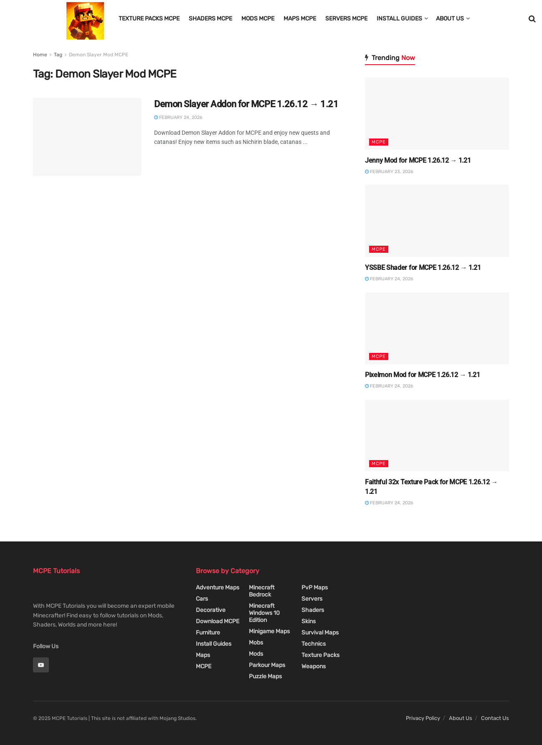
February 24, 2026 (178, 117)
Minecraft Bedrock (261, 591)
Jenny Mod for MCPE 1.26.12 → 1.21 (418, 160)
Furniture (208, 632)
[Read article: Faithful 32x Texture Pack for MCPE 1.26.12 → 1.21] (437, 436)
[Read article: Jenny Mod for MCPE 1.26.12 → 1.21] (437, 114)
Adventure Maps (217, 587)
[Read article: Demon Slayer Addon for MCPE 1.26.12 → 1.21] (87, 137)
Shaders (312, 610)
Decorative (210, 610)
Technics (313, 643)
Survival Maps (320, 632)
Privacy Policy (423, 718)
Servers (311, 598)
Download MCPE (217, 621)
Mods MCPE (257, 18)
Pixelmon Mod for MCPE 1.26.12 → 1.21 (422, 375)
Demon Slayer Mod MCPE (98, 55)
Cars (202, 598)
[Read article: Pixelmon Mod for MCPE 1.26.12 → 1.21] (437, 328)
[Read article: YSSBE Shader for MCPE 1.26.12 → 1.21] (437, 221)
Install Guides (399, 18)
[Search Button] (532, 18)
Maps (203, 655)
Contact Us (495, 718)
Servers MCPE (346, 18)
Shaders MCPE (210, 18)
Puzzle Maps (265, 676)
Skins (308, 621)
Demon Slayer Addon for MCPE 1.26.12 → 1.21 (246, 104)
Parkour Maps (267, 665)
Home (40, 55)
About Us (450, 18)
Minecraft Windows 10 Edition (264, 613)
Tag (58, 55)
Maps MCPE (300, 18)
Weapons (313, 666)
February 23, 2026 (389, 171)
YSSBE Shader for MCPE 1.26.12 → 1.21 (423, 268)
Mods (256, 653)
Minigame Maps (269, 631)
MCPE (379, 142)
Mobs (256, 642)
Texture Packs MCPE (149, 18)
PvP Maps (314, 587)
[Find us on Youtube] (41, 664)
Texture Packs (320, 655)
